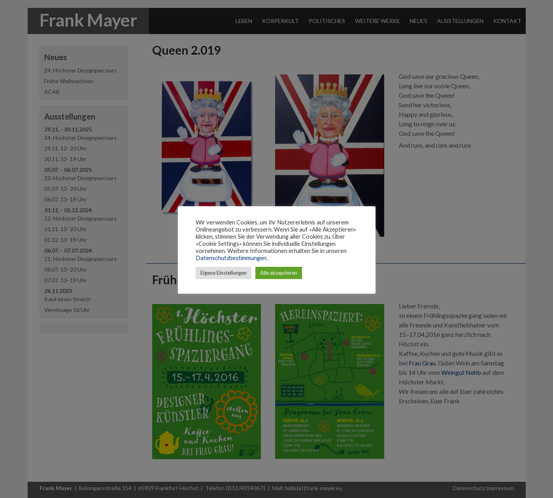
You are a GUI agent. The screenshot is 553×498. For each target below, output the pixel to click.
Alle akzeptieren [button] (278, 273)
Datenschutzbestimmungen (231, 258)
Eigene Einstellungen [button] (223, 273)
